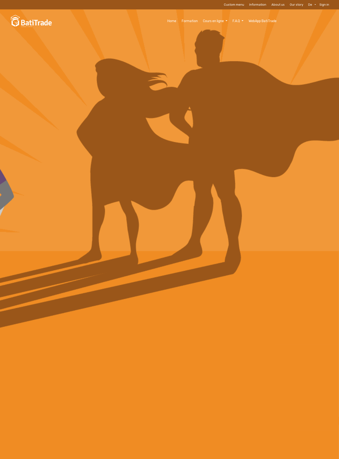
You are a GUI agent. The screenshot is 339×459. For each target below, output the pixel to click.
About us (278, 4)
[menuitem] (139, 21)
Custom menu (234, 4)
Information (257, 4)
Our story (296, 4)
